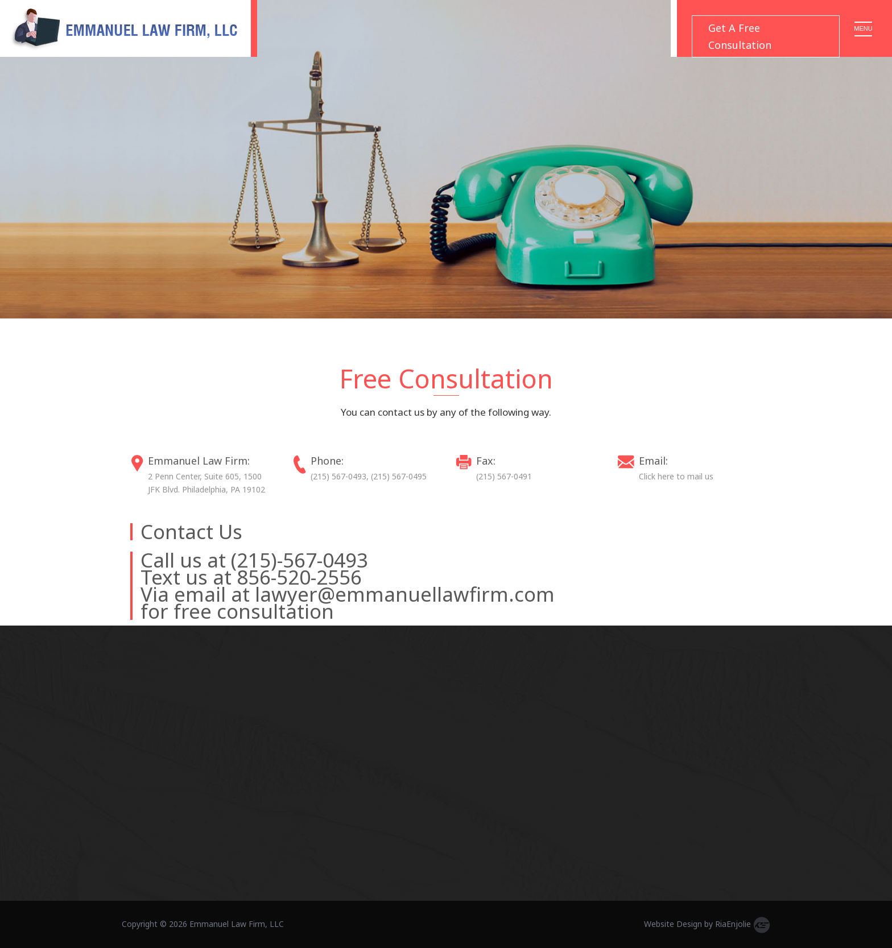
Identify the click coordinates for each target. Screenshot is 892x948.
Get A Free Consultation (739, 36)
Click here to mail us (676, 476)
